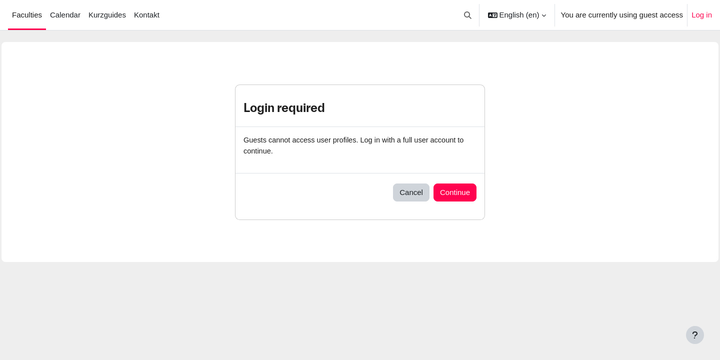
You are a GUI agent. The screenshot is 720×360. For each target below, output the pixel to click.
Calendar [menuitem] (65, 14)
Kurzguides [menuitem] (107, 14)
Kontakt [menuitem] (147, 14)
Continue (455, 192)
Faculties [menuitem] (27, 14)
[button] (467, 15)
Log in (702, 14)
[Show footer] (695, 335)
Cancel (411, 192)
